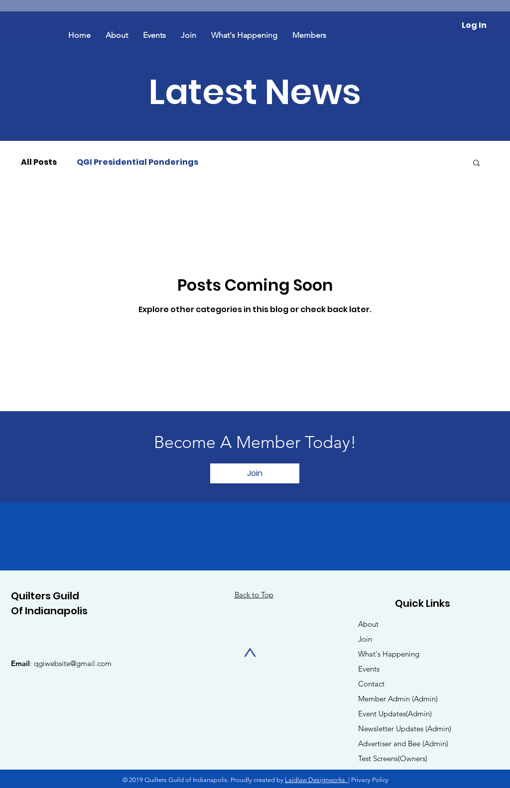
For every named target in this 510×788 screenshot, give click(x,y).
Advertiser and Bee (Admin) (403, 743)
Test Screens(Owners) (392, 758)
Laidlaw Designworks (316, 780)
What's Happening (388, 654)
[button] (476, 163)
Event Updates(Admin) (395, 713)
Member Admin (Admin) (398, 698)
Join (365, 639)
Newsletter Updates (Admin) (404, 728)
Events (369, 669)
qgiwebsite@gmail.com (73, 663)
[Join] (254, 473)
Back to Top (254, 594)
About (368, 624)
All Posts (39, 162)
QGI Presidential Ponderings (137, 162)
